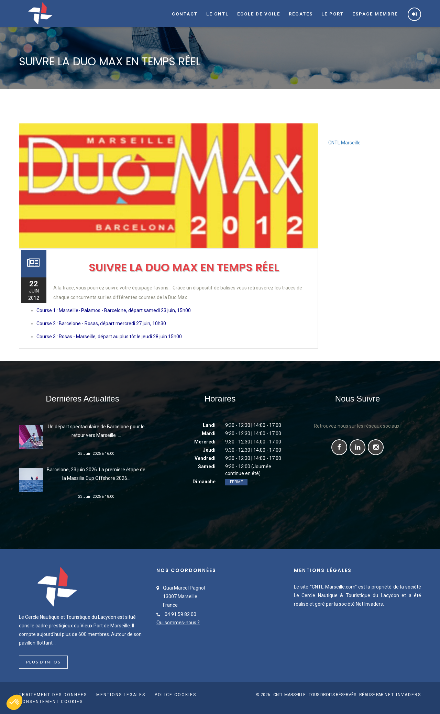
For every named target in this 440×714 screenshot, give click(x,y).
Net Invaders (403, 694)
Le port (332, 14)
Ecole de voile (258, 14)
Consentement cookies (51, 701)
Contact (185, 14)
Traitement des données (53, 694)
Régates (301, 14)
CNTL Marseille (344, 142)
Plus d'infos (43, 661)
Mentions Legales (120, 694)
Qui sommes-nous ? (178, 622)
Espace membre (375, 14)
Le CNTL (217, 14)
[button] (14, 702)
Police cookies (175, 694)
